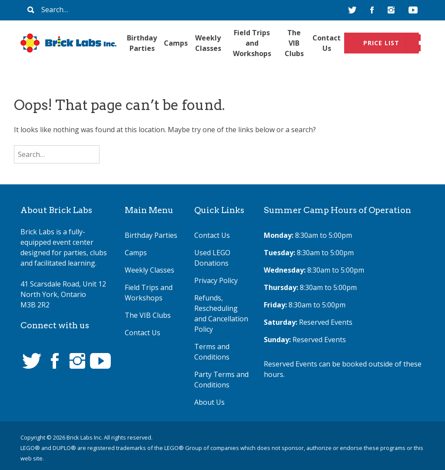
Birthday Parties (142, 43)
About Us (209, 402)
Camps (176, 43)
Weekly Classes (208, 43)
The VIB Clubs (294, 43)
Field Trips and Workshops (252, 43)
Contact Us (326, 43)
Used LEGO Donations (212, 258)
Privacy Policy (216, 280)
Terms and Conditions (211, 352)
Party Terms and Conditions (221, 380)
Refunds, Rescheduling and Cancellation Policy (221, 313)
